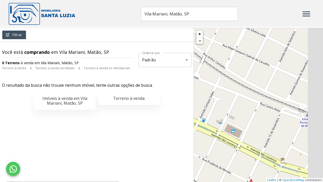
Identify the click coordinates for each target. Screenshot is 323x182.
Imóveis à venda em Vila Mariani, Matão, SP (64, 101)
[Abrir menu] (306, 14)
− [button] (200, 41)
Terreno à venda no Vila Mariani (107, 68)
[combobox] (194, 14)
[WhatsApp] (13, 169)
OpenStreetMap (293, 180)
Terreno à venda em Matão (55, 68)
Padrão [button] (149, 60)
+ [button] (199, 34)
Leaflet (271, 180)
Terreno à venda (14, 68)
